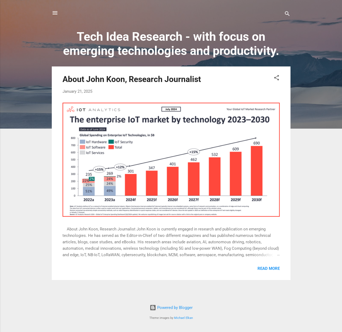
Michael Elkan (183, 318)
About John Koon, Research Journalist (131, 79)
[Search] (287, 14)
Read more (269, 268)
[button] (276, 78)
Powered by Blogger (171, 307)
